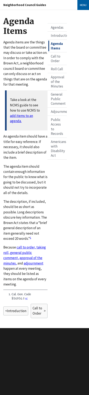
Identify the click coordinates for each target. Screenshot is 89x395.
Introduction (59, 35)
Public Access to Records (57, 126)
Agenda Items (57, 45)
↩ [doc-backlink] (26, 298)
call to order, (26, 247)
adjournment (33, 263)
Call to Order (55, 58)
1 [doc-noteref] (30, 237)
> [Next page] (39, 311)
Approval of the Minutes (57, 82)
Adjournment (59, 111)
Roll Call (57, 69)
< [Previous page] (15, 311)
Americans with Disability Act (58, 148)
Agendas (57, 27)
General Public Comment (58, 99)
